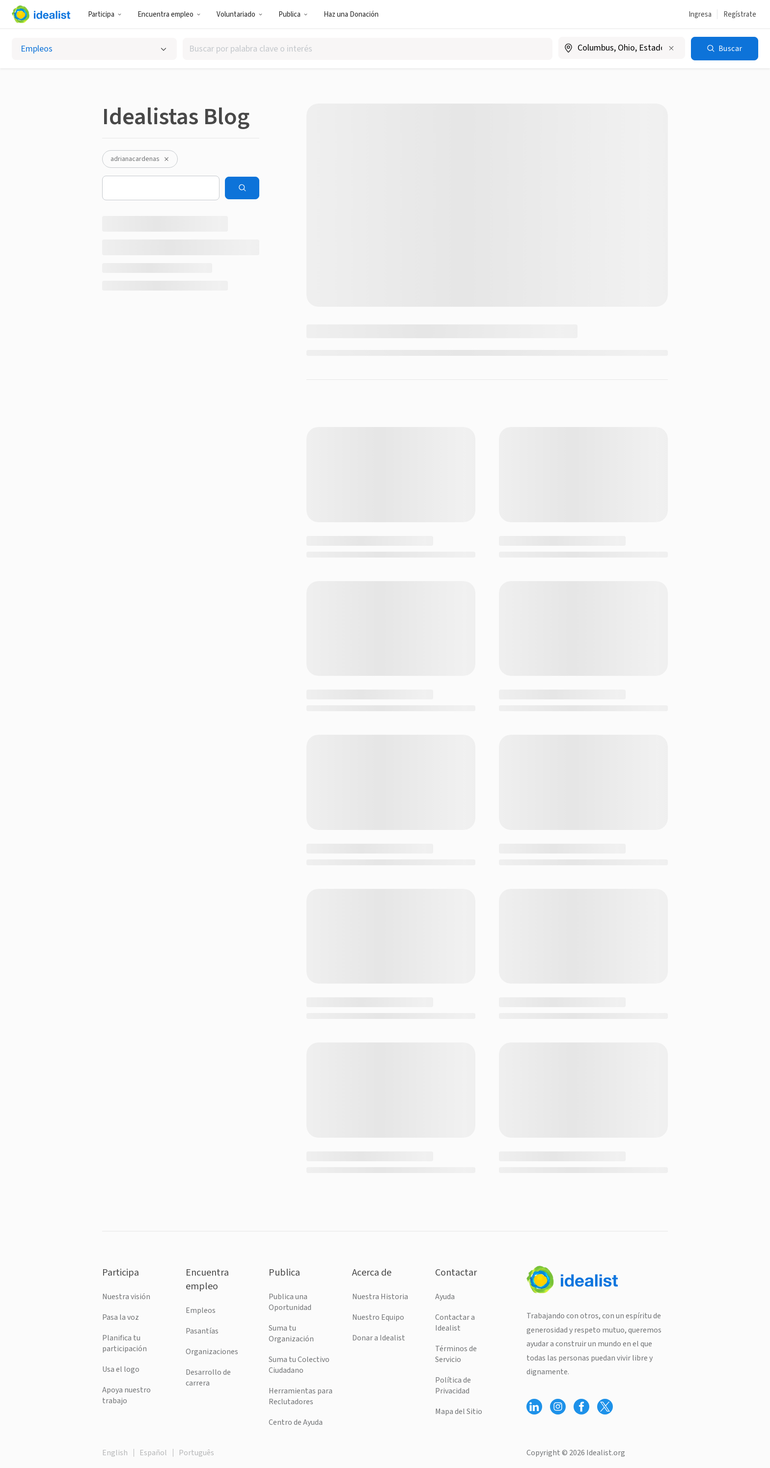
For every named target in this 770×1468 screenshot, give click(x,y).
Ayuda (445, 1296)
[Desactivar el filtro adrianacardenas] (166, 159)
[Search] (242, 188)
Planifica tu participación (124, 1343)
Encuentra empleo (169, 14)
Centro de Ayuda (296, 1422)
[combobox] (367, 48)
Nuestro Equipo (378, 1317)
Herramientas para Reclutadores (300, 1396)
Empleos (201, 1310)
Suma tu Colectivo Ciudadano (299, 1365)
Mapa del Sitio (458, 1411)
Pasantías (202, 1331)
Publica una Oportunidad (290, 1302)
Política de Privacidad (453, 1385)
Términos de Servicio (456, 1354)
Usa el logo (120, 1369)
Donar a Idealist (378, 1338)
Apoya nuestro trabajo (126, 1395)
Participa (105, 14)
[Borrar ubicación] (671, 48)
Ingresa (700, 14)
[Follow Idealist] (534, 1407)
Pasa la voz (120, 1317)
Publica (293, 14)
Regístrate (739, 14)
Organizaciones (212, 1351)
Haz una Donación (351, 14)
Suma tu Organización (291, 1333)
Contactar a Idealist (455, 1323)
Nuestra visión (126, 1296)
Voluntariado (240, 14)
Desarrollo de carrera (208, 1377)
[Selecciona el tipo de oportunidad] (94, 49)
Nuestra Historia (380, 1296)
